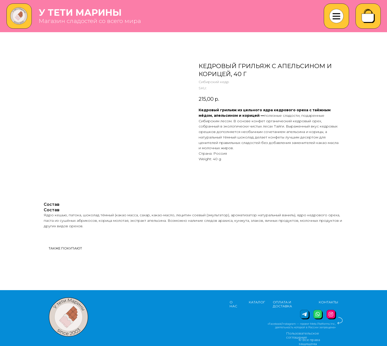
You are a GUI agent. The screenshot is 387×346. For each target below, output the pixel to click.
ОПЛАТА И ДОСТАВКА (282, 304)
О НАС (233, 304)
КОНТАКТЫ (328, 302)
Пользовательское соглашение (302, 335)
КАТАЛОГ (257, 302)
